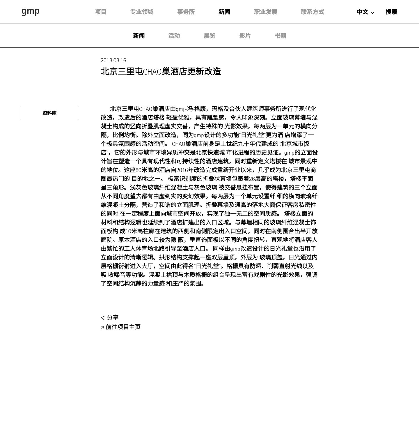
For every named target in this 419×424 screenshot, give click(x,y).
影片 (245, 35)
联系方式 (312, 11)
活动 (174, 35)
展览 (209, 35)
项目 (100, 11)
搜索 (391, 11)
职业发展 (265, 11)
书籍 (280, 35)
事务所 (186, 11)
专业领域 (141, 11)
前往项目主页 (121, 327)
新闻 (224, 11)
